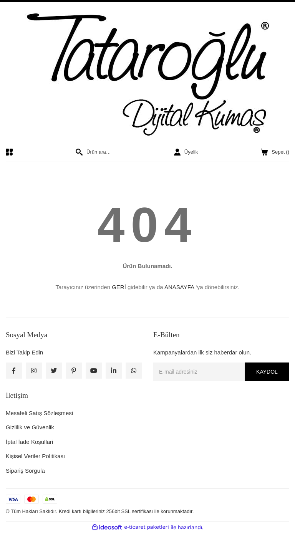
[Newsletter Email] (221, 372)
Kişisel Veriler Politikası (35, 456)
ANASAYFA (179, 287)
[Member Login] (186, 152)
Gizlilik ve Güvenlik (30, 427)
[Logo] (147, 75)
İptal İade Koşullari (29, 442)
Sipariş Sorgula (25, 470)
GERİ (119, 287)
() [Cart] (275, 152)
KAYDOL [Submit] (267, 372)
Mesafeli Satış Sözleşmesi (39, 413)
